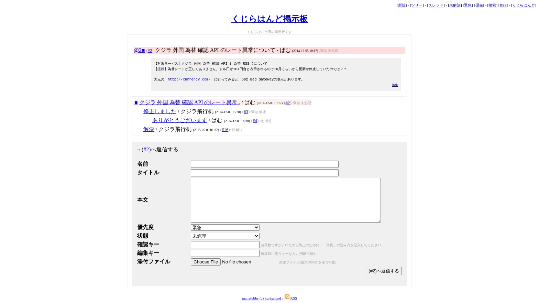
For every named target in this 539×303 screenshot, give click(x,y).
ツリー (416, 5)
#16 (225, 129)
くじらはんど (523, 5)
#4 (255, 120)
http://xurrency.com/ (189, 79)
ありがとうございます (179, 120)
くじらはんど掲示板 (269, 18)
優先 (479, 5)
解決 (148, 129)
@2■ (139, 50)
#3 (246, 111)
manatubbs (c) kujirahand (261, 298)
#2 (150, 50)
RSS (503, 5)
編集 (395, 85)
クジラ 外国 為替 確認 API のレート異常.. (189, 102)
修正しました (159, 111)
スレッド (435, 5)
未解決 (455, 5)
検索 (492, 5)
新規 (402, 5)
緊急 (468, 5)
